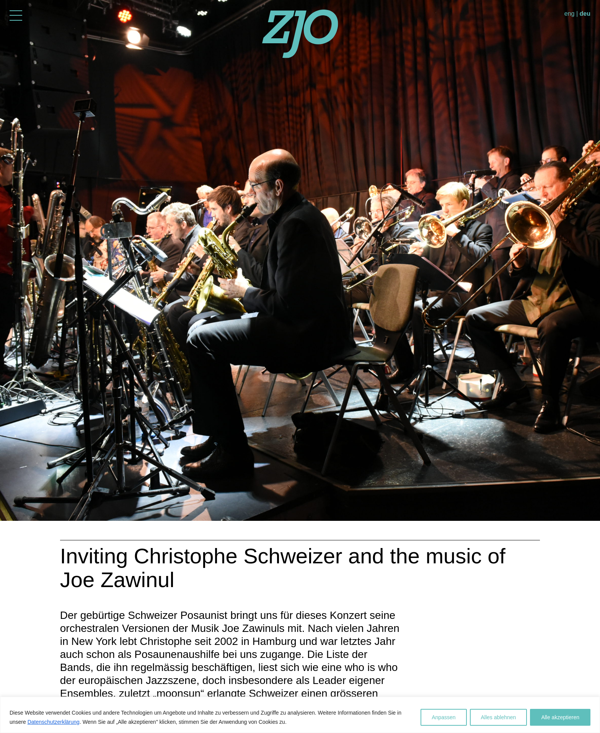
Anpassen (443, 717)
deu (585, 13)
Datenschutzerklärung (54, 722)
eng (569, 13)
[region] (300, 715)
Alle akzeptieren (560, 717)
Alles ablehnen (498, 717)
